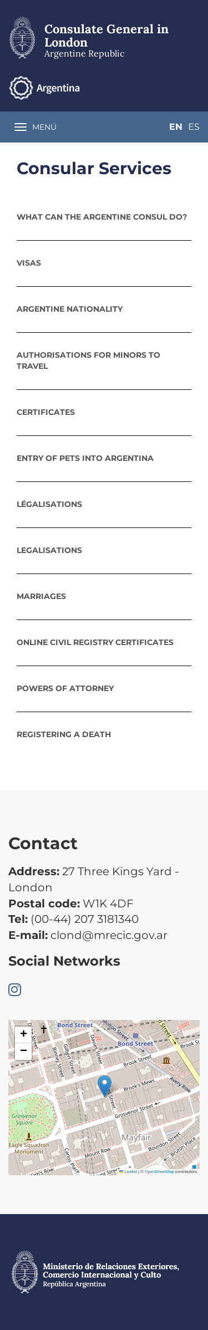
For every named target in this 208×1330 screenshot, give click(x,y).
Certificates (46, 412)
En (175, 126)
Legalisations (49, 550)
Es (194, 126)
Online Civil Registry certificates (95, 642)
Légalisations (49, 504)
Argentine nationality (70, 309)
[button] (104, 1086)
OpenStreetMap (159, 1171)
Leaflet (128, 1171)
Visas (29, 263)
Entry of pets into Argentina (85, 458)
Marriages (41, 596)
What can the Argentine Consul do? (102, 217)
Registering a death (64, 734)
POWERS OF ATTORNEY (65, 688)
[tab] (104, 217)
